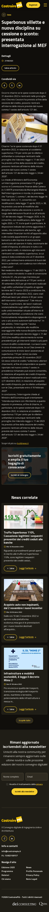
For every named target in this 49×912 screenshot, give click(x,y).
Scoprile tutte (24, 720)
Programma (7, 871)
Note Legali (31, 879)
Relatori (5, 875)
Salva (10, 568)
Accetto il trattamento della (26, 784)
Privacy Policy (32, 875)
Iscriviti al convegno (19, 475)
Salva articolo (10, 68)
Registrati (33, 5)
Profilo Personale (34, 871)
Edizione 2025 (8, 867)
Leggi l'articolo (27, 568)
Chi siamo (6, 879)
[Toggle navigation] (45, 5)
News (9, 15)
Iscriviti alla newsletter (24, 791)
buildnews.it (23, 443)
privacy (39, 784)
